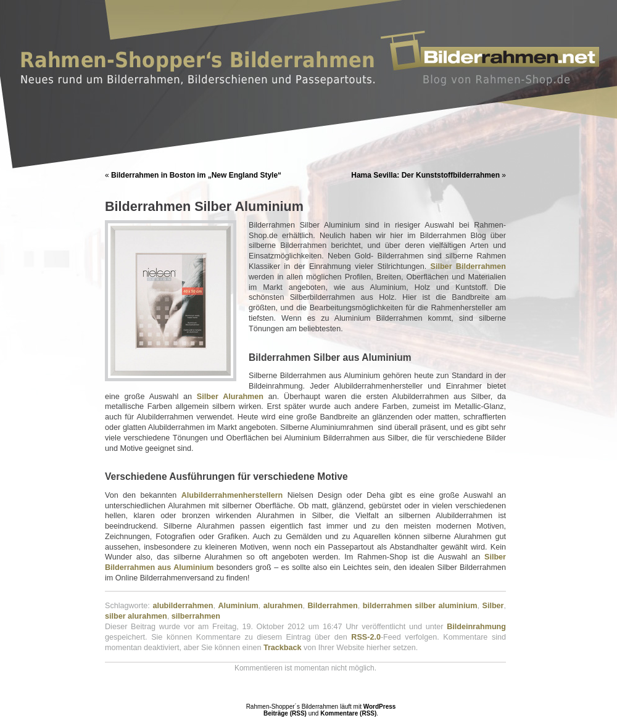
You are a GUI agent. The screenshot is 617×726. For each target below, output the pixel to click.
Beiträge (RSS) (285, 713)
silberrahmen (196, 616)
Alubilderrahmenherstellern (232, 495)
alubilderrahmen (182, 605)
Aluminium (238, 605)
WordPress (379, 706)
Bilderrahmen (333, 605)
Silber (493, 605)
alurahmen (283, 605)
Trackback (282, 647)
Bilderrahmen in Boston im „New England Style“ (196, 175)
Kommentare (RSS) (348, 713)
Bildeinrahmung (476, 626)
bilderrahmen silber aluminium (420, 605)
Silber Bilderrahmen (468, 266)
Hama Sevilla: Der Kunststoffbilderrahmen (425, 175)
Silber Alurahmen (230, 396)
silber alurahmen (136, 616)
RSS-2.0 (366, 637)
